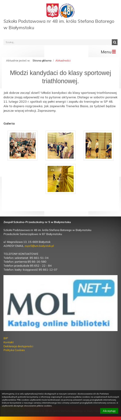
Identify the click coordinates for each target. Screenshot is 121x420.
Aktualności (62, 60)
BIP (5, 338)
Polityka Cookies (14, 350)
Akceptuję (109, 411)
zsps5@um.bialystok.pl (39, 246)
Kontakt (8, 342)
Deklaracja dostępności (18, 346)
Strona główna (42, 60)
